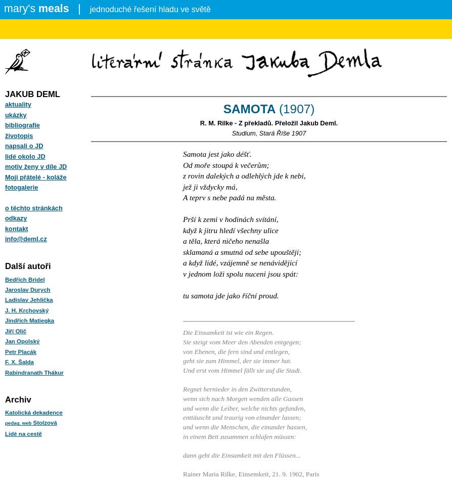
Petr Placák (20, 352)
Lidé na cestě (23, 434)
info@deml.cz (26, 239)
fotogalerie (21, 187)
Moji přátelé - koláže (36, 177)
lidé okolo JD (25, 156)
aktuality (18, 104)
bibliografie (22, 125)
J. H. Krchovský (27, 310)
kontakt (16, 229)
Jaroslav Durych (28, 290)
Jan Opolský (22, 341)
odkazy (16, 218)
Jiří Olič (15, 331)
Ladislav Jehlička (29, 300)
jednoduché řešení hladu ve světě (107, 9)
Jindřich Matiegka (29, 321)
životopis (19, 136)
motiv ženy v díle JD (36, 166)
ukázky (16, 115)
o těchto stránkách (34, 208)
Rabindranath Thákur (34, 373)
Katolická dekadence (34, 413)
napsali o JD (24, 146)
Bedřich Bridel (25, 280)
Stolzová (31, 423)
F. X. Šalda (19, 362)
